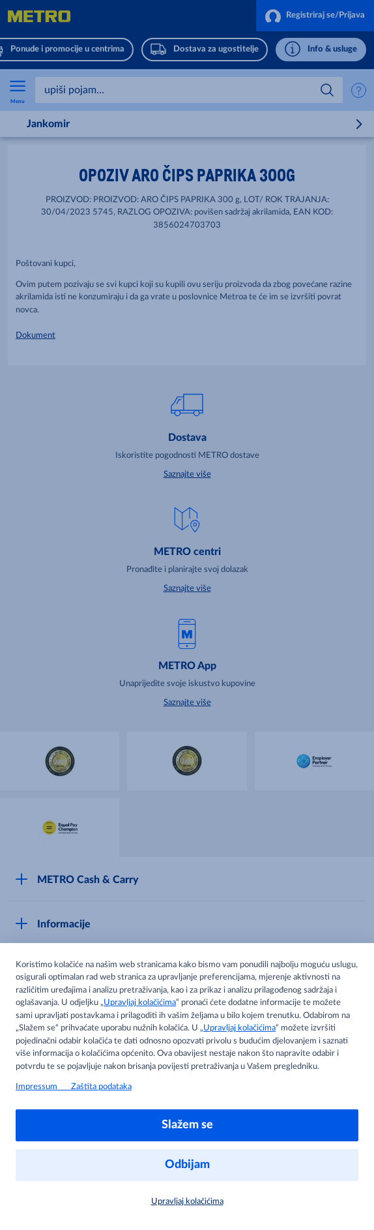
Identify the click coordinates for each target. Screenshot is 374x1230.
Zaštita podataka (101, 1087)
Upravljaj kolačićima (140, 1002)
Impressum (43, 1087)
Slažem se (187, 1125)
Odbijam (187, 1165)
